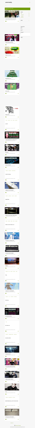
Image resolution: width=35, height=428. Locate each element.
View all (6, 9)
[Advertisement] (12, 28)
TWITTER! (23, 5)
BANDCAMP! (16, 5)
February (22, 14)
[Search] (29, 2)
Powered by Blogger (17, 425)
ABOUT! (12, 5)
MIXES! (20, 5)
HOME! (6, 5)
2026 (21, 13)
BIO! (9, 5)
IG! (26, 5)
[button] (18, 21)
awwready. (8, 2)
